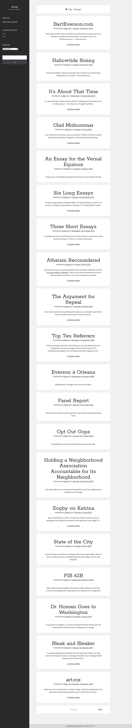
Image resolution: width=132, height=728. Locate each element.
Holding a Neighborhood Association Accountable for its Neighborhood (73, 468)
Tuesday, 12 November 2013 (83, 197)
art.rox (73, 680)
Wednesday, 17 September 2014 (83, 96)
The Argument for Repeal (73, 299)
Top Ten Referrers (73, 336)
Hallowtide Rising (73, 60)
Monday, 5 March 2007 (83, 617)
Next (100, 709)
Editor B (67, 28)
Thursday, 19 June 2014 (83, 129)
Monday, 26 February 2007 (83, 648)
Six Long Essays (73, 193)
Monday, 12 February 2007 (83, 684)
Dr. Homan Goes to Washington (73, 610)
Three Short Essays (73, 226)
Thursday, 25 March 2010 (83, 306)
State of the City (73, 542)
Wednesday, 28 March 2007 (83, 580)
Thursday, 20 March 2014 (83, 169)
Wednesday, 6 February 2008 (83, 376)
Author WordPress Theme (74, 726)
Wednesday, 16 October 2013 (82, 231)
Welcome (6, 18)
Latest (4, 33)
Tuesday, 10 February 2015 (83, 28)
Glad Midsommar (73, 125)
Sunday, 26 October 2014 (83, 65)
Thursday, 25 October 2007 (82, 405)
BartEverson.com (73, 24)
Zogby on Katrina (73, 508)
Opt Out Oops (73, 432)
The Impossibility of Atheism (57, 272)
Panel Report (73, 400)
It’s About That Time (73, 91)
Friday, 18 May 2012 (83, 264)
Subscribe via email (9, 22)
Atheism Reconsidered (73, 260)
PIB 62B (73, 575)
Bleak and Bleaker (73, 643)
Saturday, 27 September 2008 (83, 340)
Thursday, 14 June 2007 (83, 512)
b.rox (14, 7)
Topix (4, 36)
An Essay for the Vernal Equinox (73, 162)
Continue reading (73, 44)
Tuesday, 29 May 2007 (82, 546)
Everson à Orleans (73, 372)
